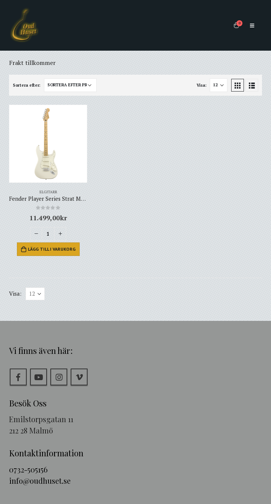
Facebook (18, 377)
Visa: (201, 85)
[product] (48, 143)
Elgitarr (48, 192)
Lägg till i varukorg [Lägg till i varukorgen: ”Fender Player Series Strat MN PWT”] (52, 249)
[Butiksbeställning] (70, 85)
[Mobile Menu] (252, 25)
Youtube (38, 377)
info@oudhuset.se (40, 480)
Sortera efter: (26, 85)
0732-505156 (28, 469)
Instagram (58, 377)
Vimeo (79, 377)
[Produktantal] (48, 234)
